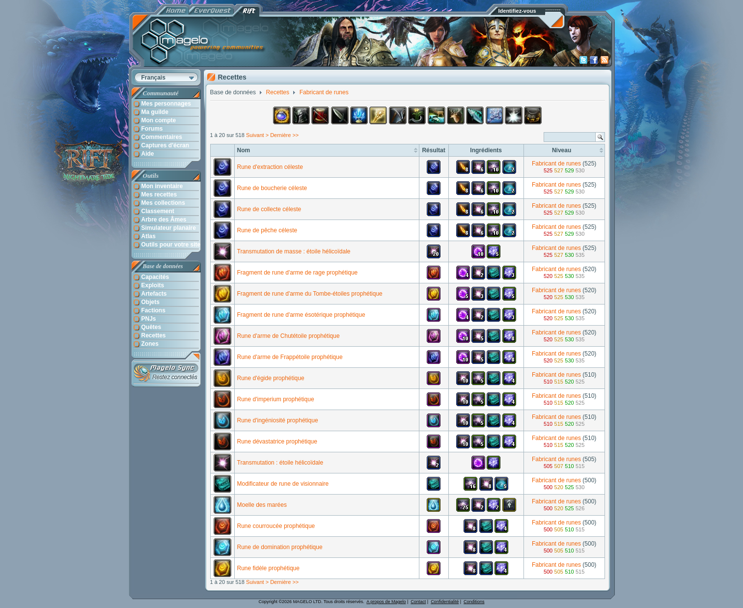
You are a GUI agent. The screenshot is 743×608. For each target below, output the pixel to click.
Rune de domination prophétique (280, 547)
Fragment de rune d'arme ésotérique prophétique (301, 314)
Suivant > (257, 135)
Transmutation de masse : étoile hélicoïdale (294, 251)
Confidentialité (445, 601)
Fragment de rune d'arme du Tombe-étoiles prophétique (310, 293)
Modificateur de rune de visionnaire (283, 483)
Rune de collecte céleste (269, 209)
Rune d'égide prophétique (270, 378)
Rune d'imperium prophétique (275, 399)
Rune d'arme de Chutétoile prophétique (288, 335)
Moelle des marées (262, 504)
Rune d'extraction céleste (270, 167)
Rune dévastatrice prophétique (277, 441)
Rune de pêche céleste (267, 230)
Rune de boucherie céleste (272, 188)
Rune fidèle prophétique (268, 568)
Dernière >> (284, 135)
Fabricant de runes (556, 163)
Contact (418, 601)
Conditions (474, 601)
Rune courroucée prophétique (276, 526)
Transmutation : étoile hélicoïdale (280, 462)
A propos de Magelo (386, 601)
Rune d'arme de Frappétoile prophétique (290, 357)
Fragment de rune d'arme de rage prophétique (297, 272)
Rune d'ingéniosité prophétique (277, 420)
